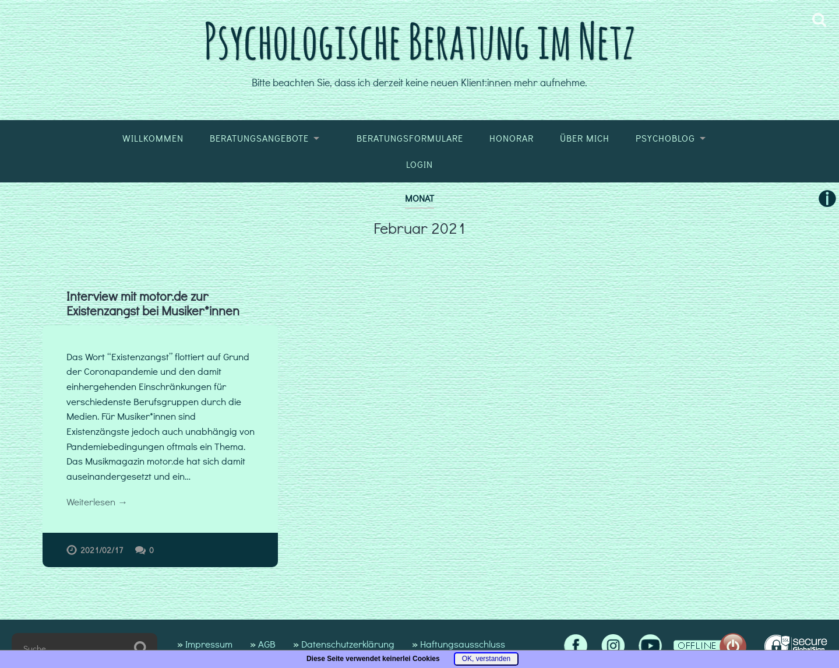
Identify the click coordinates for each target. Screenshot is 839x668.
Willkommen (153, 138)
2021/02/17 (102, 550)
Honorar (511, 138)
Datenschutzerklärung (347, 644)
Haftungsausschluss (462, 644)
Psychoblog (665, 138)
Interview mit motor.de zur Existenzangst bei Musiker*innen (152, 303)
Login (419, 164)
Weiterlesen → (97, 501)
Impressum (208, 644)
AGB (267, 644)
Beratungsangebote (259, 138)
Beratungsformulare (410, 138)
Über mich (584, 138)
